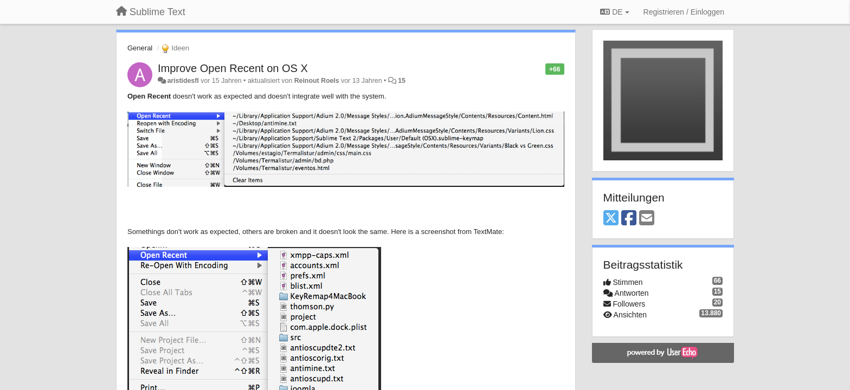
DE (614, 12)
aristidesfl (182, 80)
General (139, 48)
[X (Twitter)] (611, 218)
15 (401, 80)
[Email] (646, 218)
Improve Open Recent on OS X (233, 68)
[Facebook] (628, 218)
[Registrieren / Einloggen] (684, 12)
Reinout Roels (316, 80)
